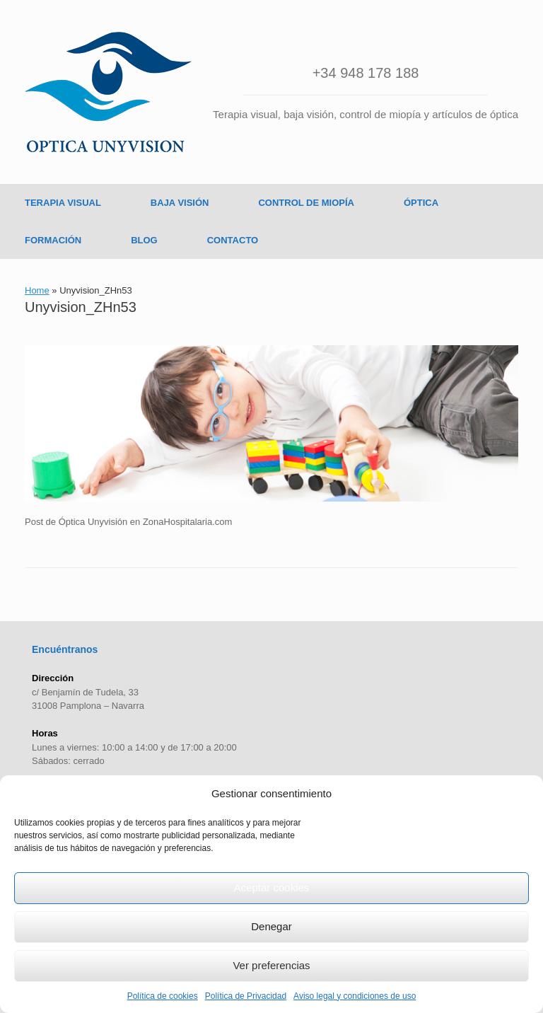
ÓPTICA (421, 202)
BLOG (144, 240)
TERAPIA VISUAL (63, 202)
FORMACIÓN (53, 240)
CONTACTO (232, 240)
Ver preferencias (271, 965)
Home (37, 290)
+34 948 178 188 (366, 73)
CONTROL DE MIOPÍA (306, 202)
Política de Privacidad (245, 996)
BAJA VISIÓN (180, 202)
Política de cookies (162, 996)
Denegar (271, 926)
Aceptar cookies (272, 887)
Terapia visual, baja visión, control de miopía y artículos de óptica (365, 114)
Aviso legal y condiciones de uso (354, 996)
